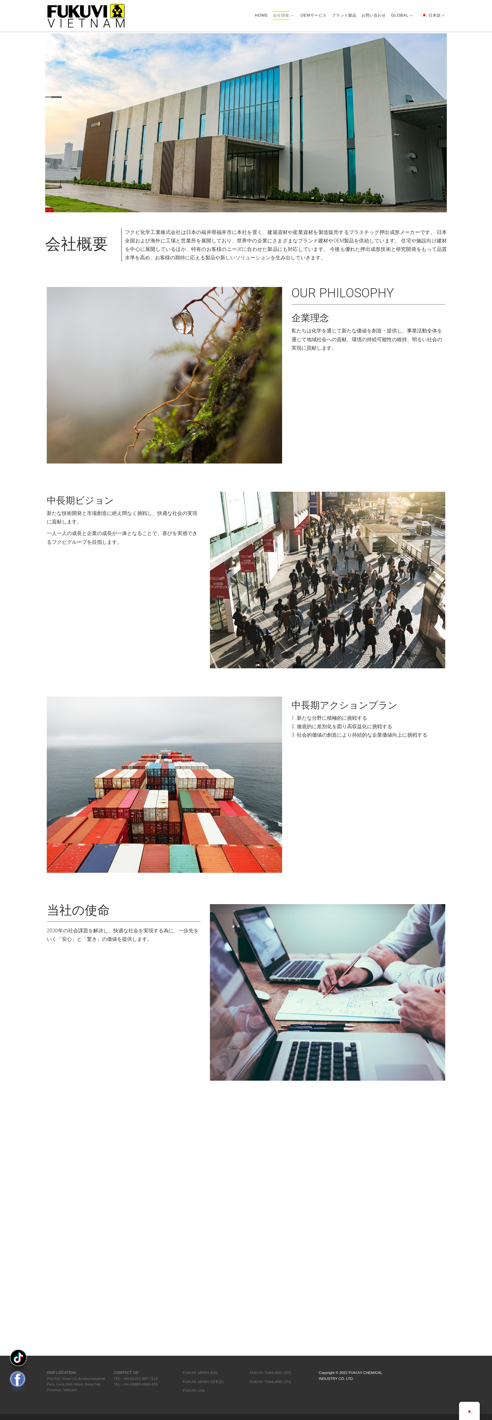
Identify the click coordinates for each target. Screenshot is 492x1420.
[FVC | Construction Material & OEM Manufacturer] (86, 14)
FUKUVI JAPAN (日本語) (203, 1147)
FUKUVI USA (194, 1155)
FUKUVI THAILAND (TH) (270, 1147)
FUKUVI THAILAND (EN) (270, 1138)
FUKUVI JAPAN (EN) (200, 1138)
